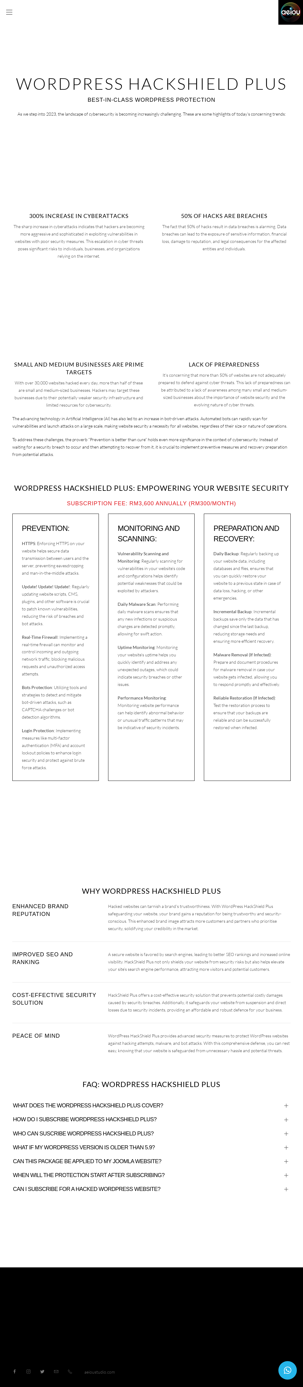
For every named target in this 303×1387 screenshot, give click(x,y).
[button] (287, 1370)
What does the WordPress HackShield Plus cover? (88, 1105)
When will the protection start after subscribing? (88, 1175)
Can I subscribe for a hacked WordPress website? (86, 1189)
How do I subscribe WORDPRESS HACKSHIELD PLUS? (84, 1119)
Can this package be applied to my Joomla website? (87, 1161)
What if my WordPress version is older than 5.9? (84, 1147)
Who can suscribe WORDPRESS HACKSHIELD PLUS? (83, 1134)
